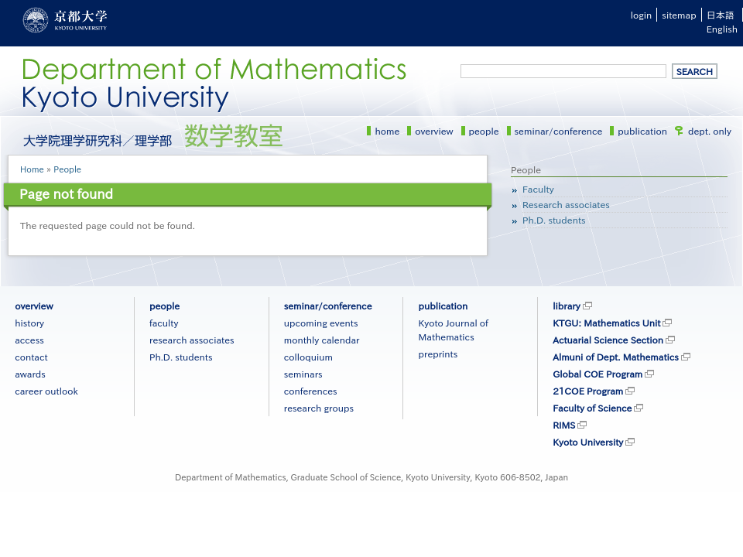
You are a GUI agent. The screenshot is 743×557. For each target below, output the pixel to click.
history (29, 322)
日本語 (720, 14)
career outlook (46, 390)
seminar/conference (559, 130)
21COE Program (588, 390)
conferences (310, 390)
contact (31, 356)
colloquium (308, 356)
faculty (163, 322)
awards (30, 373)
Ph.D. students (554, 219)
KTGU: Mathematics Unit (606, 322)
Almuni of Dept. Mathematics (616, 356)
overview (434, 130)
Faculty (538, 188)
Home (32, 169)
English (722, 28)
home (387, 130)
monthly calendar (322, 339)
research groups (319, 407)
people (484, 130)
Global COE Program (597, 373)
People (67, 169)
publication (642, 130)
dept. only (709, 130)
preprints (437, 353)
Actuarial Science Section (608, 339)
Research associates (566, 204)
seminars (303, 373)
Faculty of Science (592, 407)
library (566, 305)
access (29, 339)
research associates (192, 339)
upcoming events (321, 322)
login (641, 14)
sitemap (679, 14)
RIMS (564, 424)
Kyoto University (588, 441)
